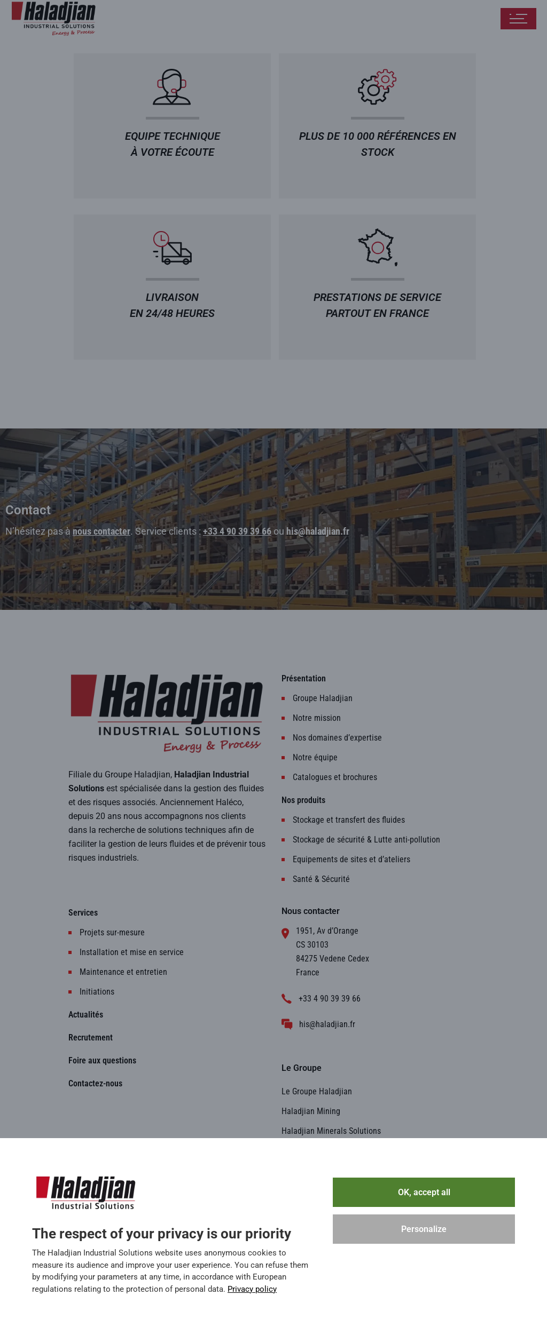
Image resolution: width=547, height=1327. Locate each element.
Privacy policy (252, 1289)
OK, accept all (424, 1192)
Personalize (424, 1229)
